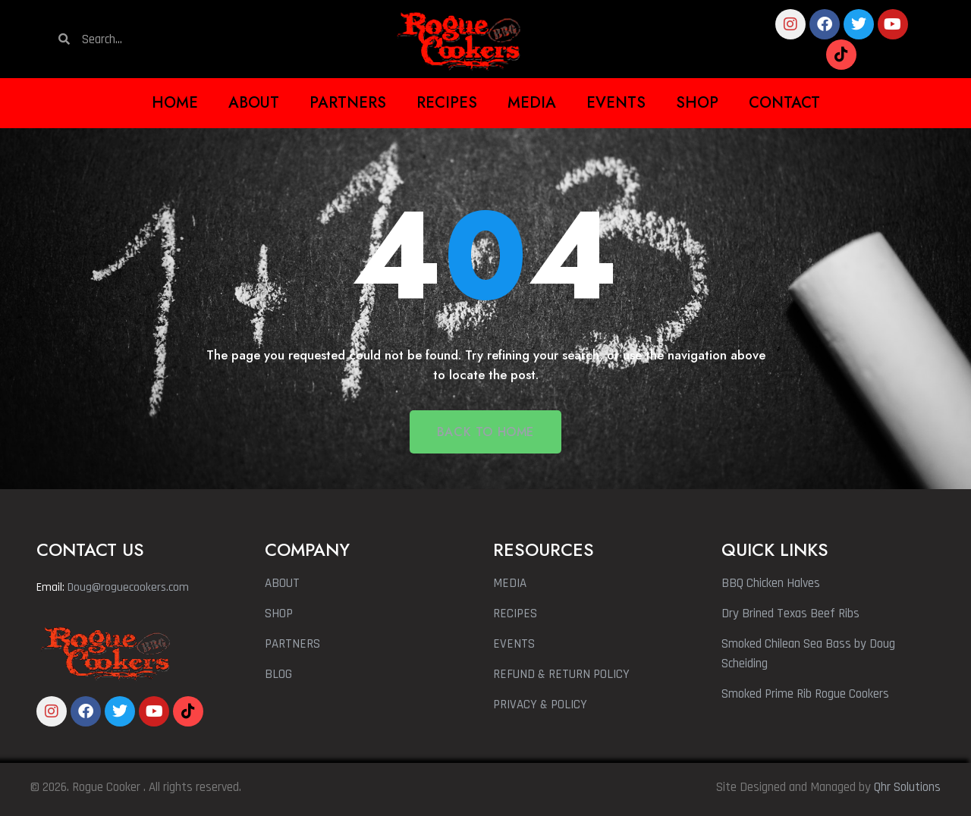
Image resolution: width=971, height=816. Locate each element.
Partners (348, 103)
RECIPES (515, 613)
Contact (784, 103)
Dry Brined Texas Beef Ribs (790, 613)
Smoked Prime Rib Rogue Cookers (805, 694)
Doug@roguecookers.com (128, 587)
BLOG (278, 674)
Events (616, 103)
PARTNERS (292, 644)
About (253, 103)
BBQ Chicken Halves (770, 583)
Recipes (446, 103)
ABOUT (282, 583)
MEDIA (509, 583)
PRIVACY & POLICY (540, 704)
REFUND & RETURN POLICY (561, 674)
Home (175, 103)
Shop (697, 103)
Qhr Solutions (907, 787)
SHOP (279, 613)
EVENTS (514, 644)
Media (531, 103)
